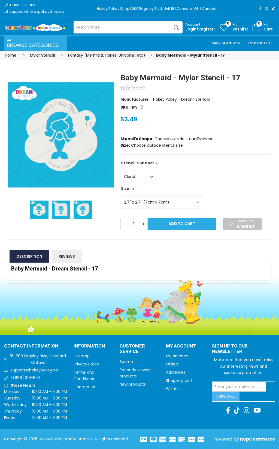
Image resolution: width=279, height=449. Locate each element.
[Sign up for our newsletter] (239, 387)
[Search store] (128, 27)
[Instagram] (266, 8)
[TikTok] (273, 8)
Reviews (67, 256)
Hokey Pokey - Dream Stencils (181, 99)
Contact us (259, 43)
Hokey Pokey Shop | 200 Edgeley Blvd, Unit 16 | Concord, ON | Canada (156, 8)
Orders (172, 364)
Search (126, 361)
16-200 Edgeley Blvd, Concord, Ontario (38, 359)
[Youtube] (257, 410)
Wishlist (173, 388)
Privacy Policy (86, 364)
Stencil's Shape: (137, 163)
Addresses (175, 372)
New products (226, 43)
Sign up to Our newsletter (230, 349)
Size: (126, 188)
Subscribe (225, 396)
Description (29, 256)
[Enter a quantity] (134, 224)
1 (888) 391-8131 (25, 377)
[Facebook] (260, 8)
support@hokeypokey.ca (34, 370)
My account (177, 356)
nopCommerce (257, 439)
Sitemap (82, 356)
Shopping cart (179, 380)
